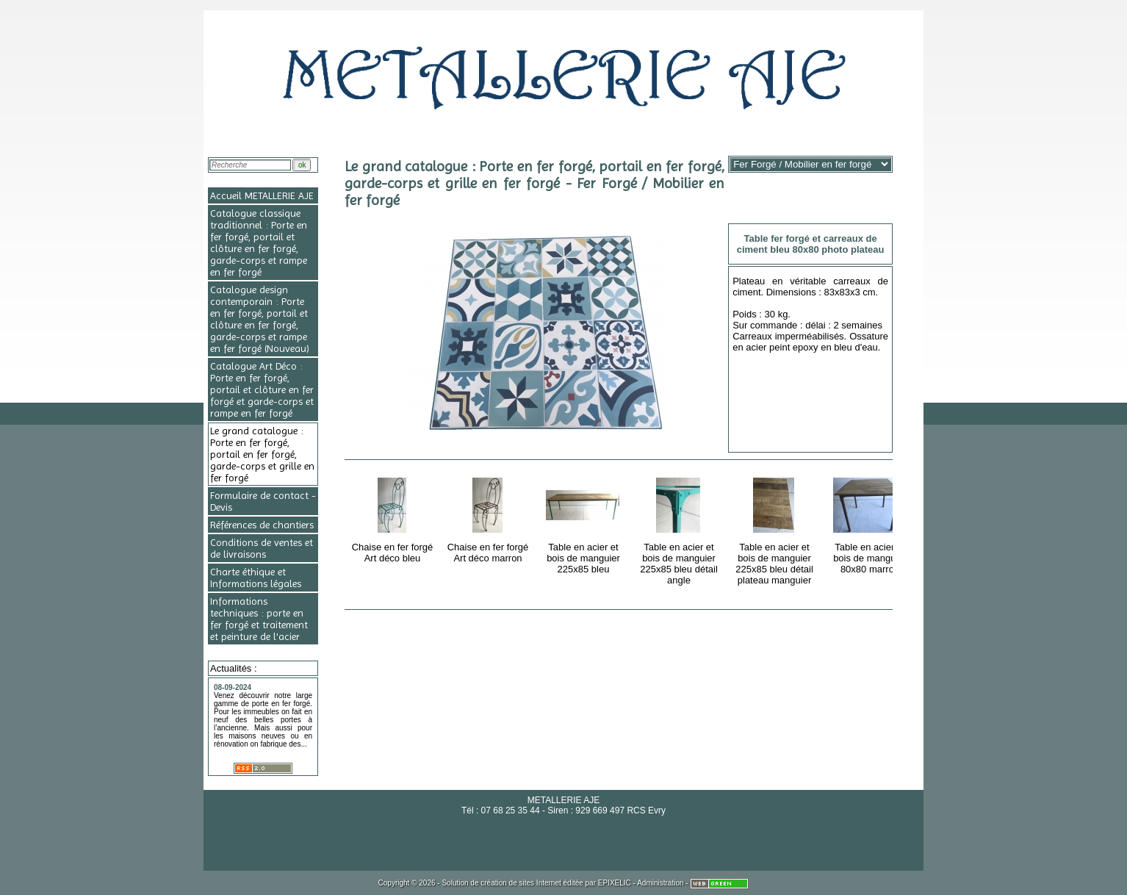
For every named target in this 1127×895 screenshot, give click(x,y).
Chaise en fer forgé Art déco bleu (393, 518)
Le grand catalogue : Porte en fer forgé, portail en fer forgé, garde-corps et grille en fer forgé (262, 454)
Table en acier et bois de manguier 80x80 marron (871, 523)
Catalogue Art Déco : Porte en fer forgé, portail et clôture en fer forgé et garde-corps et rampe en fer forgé (262, 389)
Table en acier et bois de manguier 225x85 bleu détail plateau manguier (775, 529)
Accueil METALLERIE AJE (262, 195)
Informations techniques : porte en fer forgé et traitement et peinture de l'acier (259, 618)
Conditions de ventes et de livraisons (261, 548)
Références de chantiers (262, 525)
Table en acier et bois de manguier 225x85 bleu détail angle (680, 529)
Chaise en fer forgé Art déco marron (489, 518)
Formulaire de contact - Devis (263, 501)
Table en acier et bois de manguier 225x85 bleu (584, 523)
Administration (660, 883)
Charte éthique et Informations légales (255, 577)
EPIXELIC (614, 883)
